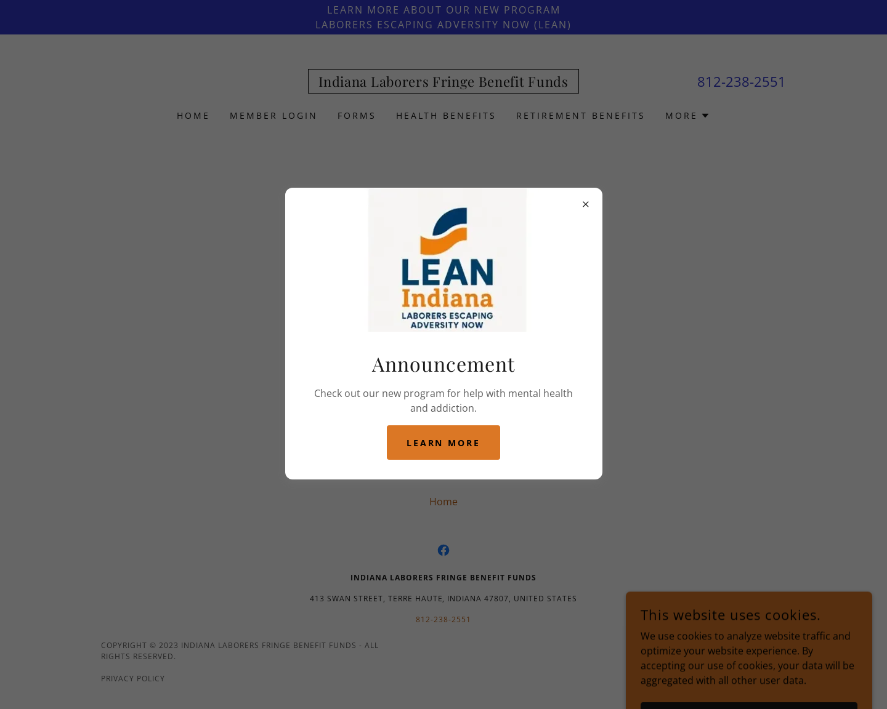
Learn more (444, 443)
